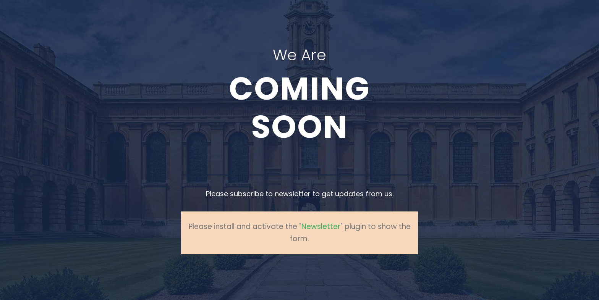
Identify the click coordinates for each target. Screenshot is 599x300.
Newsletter (320, 226)
